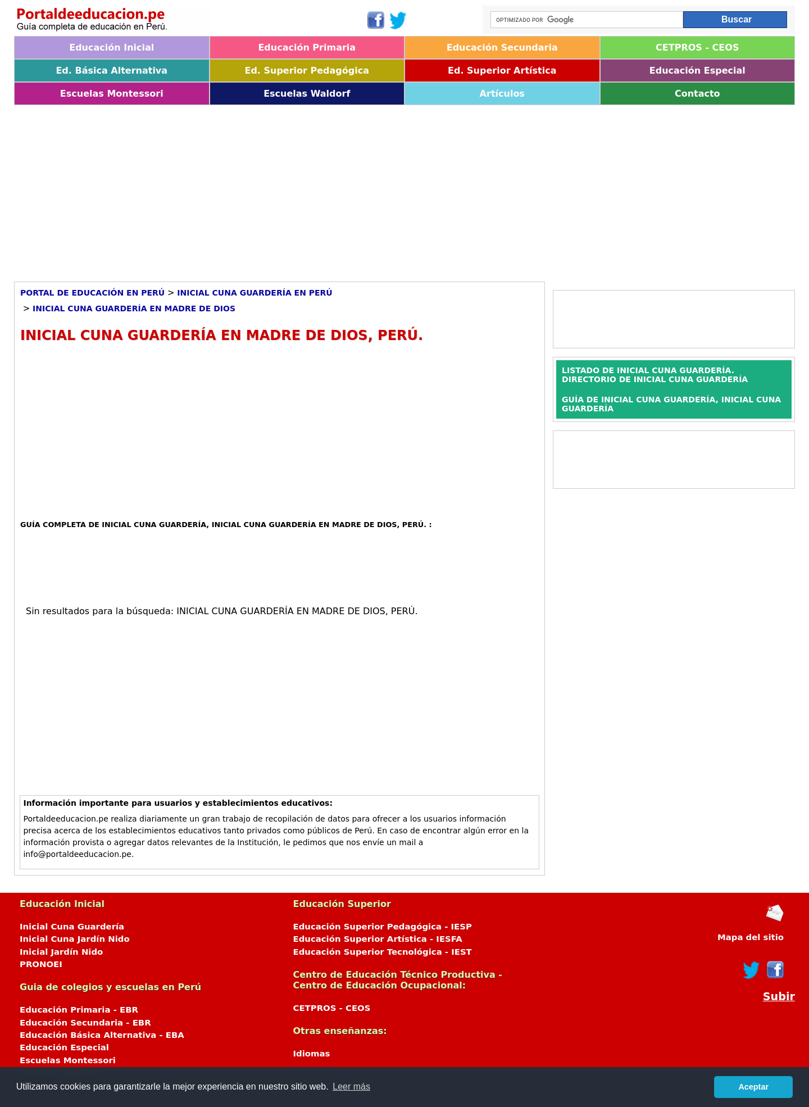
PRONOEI (41, 964)
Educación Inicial (111, 47)
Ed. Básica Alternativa (111, 70)
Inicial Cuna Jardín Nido (75, 939)
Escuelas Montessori (111, 93)
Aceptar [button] (753, 1086)
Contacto (697, 93)
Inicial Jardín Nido (61, 952)
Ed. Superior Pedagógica (306, 70)
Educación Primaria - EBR (79, 1010)
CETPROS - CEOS (697, 47)
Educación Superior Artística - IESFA (377, 939)
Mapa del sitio (750, 937)
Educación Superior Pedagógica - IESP (382, 927)
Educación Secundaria (502, 47)
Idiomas (311, 1054)
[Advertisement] (351, 189)
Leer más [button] (351, 1086)
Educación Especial (697, 70)
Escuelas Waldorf (306, 93)
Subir (779, 996)
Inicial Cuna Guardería (72, 927)
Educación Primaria (307, 47)
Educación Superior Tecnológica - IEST (382, 952)
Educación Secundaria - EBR (85, 1023)
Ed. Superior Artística (502, 70)
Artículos (502, 93)
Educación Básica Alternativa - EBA (102, 1035)
